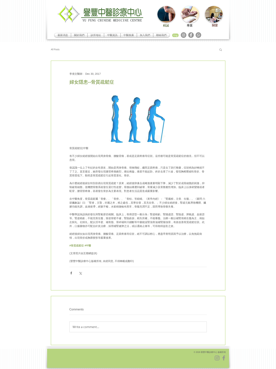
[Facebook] (191, 35)
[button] (220, 49)
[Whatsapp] (198, 35)
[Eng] (175, 35)
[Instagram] (183, 35)
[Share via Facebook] (71, 273)
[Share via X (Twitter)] (80, 273)
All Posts (55, 49)
